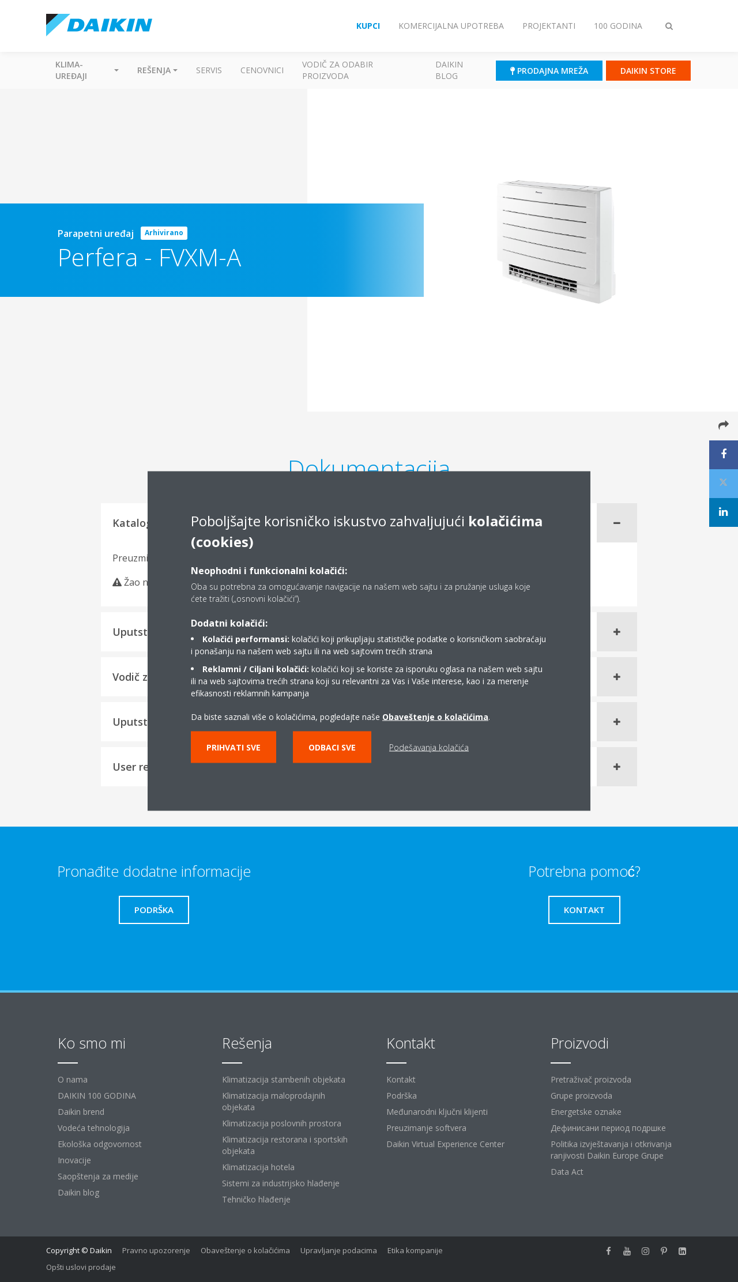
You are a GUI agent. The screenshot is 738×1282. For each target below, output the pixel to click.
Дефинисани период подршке (608, 1127)
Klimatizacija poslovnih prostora (281, 1123)
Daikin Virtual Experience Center (445, 1143)
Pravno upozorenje (156, 1250)
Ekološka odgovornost (100, 1143)
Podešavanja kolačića (429, 747)
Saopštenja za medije (98, 1176)
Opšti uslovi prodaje (81, 1267)
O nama (73, 1079)
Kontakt (401, 1079)
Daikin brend (81, 1111)
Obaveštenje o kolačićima (435, 716)
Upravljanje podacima (338, 1250)
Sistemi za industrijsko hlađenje (281, 1183)
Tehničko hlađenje (256, 1199)
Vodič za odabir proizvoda (337, 70)
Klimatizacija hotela (258, 1167)
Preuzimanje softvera (426, 1127)
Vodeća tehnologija (94, 1127)
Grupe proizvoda (581, 1095)
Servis (209, 70)
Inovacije (74, 1160)
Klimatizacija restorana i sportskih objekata (285, 1145)
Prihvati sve (233, 747)
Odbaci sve (332, 747)
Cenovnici (262, 70)
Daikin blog (449, 70)
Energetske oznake (586, 1111)
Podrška (401, 1095)
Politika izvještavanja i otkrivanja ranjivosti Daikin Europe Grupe (611, 1149)
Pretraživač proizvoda (591, 1079)
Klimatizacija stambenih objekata (283, 1079)
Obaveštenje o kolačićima (245, 1250)
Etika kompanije (415, 1250)
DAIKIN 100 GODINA (97, 1095)
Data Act (567, 1171)
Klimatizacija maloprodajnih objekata (273, 1101)
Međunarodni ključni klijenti (437, 1111)
